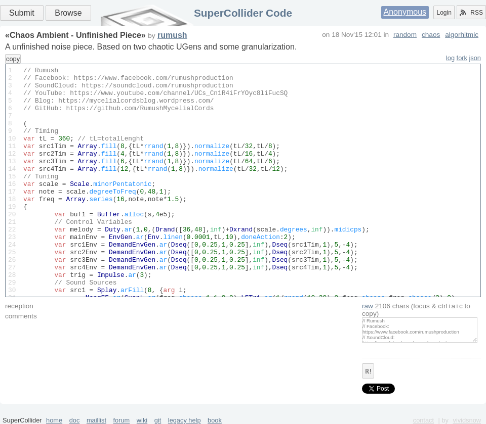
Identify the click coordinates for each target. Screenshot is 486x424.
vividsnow (467, 420)
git (157, 420)
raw (367, 306)
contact (423, 420)
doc (74, 420)
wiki (142, 420)
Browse (68, 13)
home (54, 420)
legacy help (184, 420)
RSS (471, 12)
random (405, 34)
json (475, 58)
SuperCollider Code (243, 13)
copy (13, 59)
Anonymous (405, 12)
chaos (431, 34)
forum (121, 420)
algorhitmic (461, 34)
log (450, 58)
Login (443, 12)
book (215, 420)
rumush (172, 35)
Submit (21, 13)
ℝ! (368, 371)
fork (462, 58)
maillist (96, 420)
